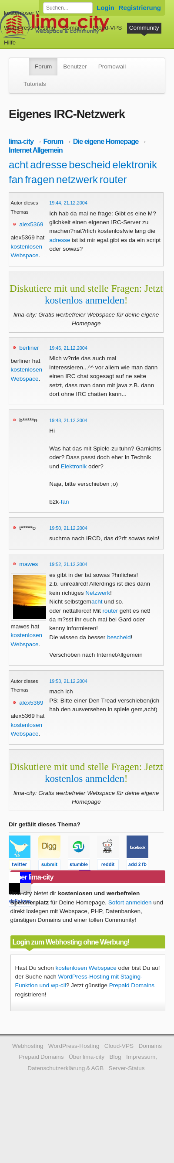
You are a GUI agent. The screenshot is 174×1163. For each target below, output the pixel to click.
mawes (28, 564)
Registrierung (140, 7)
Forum (43, 66)
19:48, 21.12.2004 (68, 420)
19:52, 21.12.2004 (68, 564)
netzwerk (77, 179)
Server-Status (127, 1068)
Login (105, 7)
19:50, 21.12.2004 (68, 528)
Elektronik (74, 466)
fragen (39, 179)
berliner (29, 347)
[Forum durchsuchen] (68, 8)
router (113, 179)
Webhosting (28, 1046)
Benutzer (75, 66)
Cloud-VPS (107, 27)
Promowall (112, 66)
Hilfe (10, 42)
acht (18, 165)
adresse (48, 165)
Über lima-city (86, 1057)
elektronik (134, 165)
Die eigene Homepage (106, 141)
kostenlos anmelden (84, 300)
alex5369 (31, 224)
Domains (74, 27)
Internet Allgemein (36, 150)
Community (144, 27)
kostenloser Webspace (34, 13)
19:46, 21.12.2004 (68, 348)
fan (16, 179)
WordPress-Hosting (29, 27)
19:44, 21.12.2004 (68, 202)
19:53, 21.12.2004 (68, 681)
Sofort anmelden (130, 902)
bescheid (89, 165)
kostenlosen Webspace (86, 968)
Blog (115, 1057)
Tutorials (34, 84)
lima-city (21, 141)
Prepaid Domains (131, 985)
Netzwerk (97, 593)
